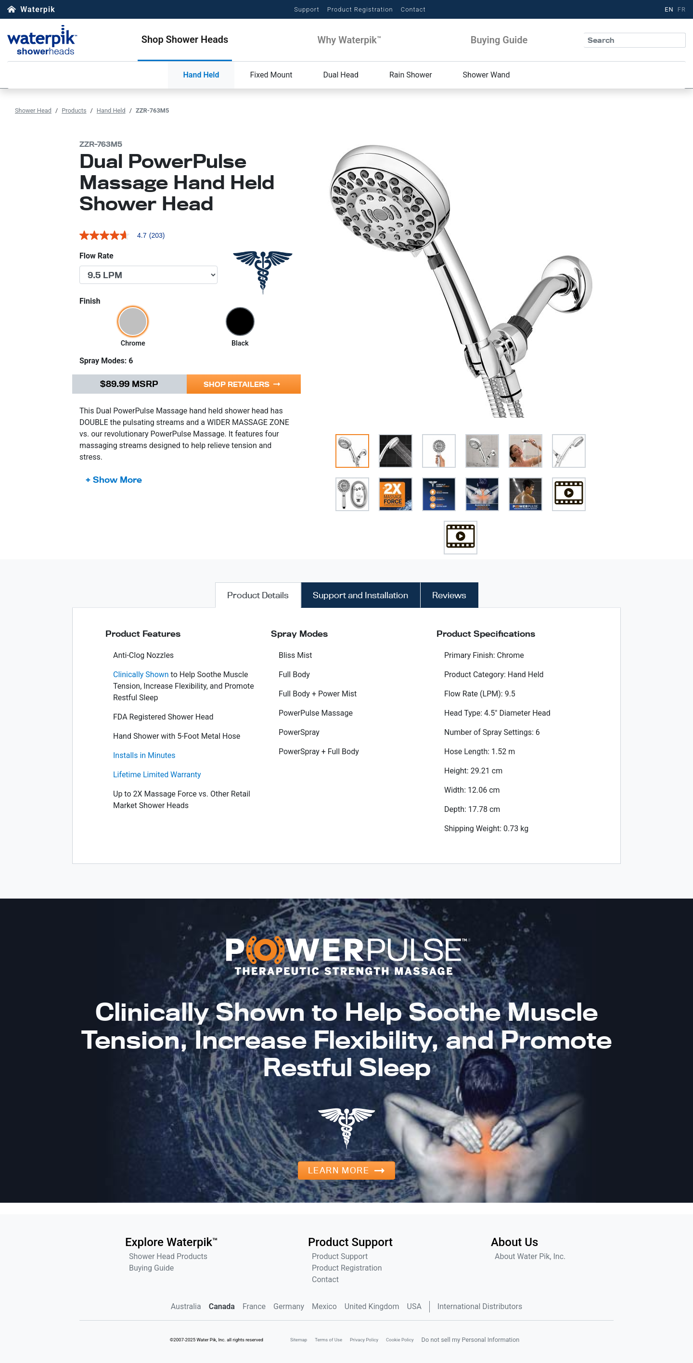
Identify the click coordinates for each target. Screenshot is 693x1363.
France (254, 1306)
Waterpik (37, 9)
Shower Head (33, 110)
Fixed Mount (271, 74)
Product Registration (360, 9)
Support (307, 9)
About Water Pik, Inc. (530, 1256)
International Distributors (479, 1306)
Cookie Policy (400, 1339)
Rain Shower (410, 74)
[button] (185, 40)
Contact (413, 9)
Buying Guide (151, 1268)
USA (414, 1306)
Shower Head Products (168, 1256)
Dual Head (341, 74)
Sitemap (298, 1339)
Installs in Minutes (144, 755)
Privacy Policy (364, 1339)
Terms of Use (328, 1339)
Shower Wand (486, 74)
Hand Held (201, 74)
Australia (186, 1306)
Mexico (324, 1306)
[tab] (258, 595)
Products (74, 110)
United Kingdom (372, 1306)
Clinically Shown (141, 674)
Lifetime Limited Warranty (157, 774)
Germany (288, 1306)
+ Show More (114, 480)
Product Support (340, 1256)
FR (682, 9)
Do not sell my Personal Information (471, 1339)
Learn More (339, 1170)
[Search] (635, 40)
